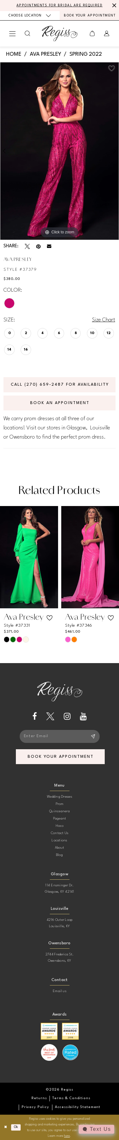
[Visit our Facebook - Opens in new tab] (34, 716)
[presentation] (29, 557)
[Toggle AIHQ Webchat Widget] (96, 1129)
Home (13, 54)
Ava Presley (45, 54)
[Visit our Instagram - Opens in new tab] (67, 716)
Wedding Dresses (59, 797)
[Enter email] (60, 736)
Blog (59, 855)
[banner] (59, 33)
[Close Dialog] (5, 1127)
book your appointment (60, 757)
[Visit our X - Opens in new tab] (50, 716)
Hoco (60, 826)
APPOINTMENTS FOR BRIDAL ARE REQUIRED (59, 5)
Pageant (59, 818)
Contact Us (59, 833)
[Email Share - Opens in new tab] (49, 246)
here (67, 1135)
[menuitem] (30, 15)
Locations (59, 840)
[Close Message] (113, 5)
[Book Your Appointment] (89, 15)
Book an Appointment (59, 403)
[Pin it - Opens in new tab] (38, 246)
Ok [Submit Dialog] (16, 1127)
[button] (12, 34)
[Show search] (27, 33)
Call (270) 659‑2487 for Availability (60, 385)
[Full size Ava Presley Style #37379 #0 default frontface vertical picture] (59, 151)
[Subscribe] (93, 736)
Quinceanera (59, 811)
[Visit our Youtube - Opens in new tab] (83, 716)
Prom (60, 804)
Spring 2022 (85, 54)
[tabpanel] (59, 151)
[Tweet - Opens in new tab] (27, 246)
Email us (59, 991)
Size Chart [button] (103, 320)
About (59, 848)
